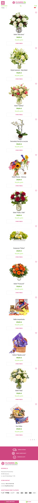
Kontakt (29, 501)
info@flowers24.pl (9, 486)
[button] (4, 8)
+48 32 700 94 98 (10, 501)
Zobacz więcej (19, 43)
